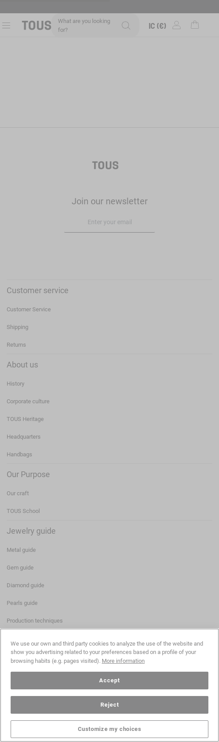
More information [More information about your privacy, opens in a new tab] (123, 661)
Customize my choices (110, 729)
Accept (109, 680)
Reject (109, 704)
